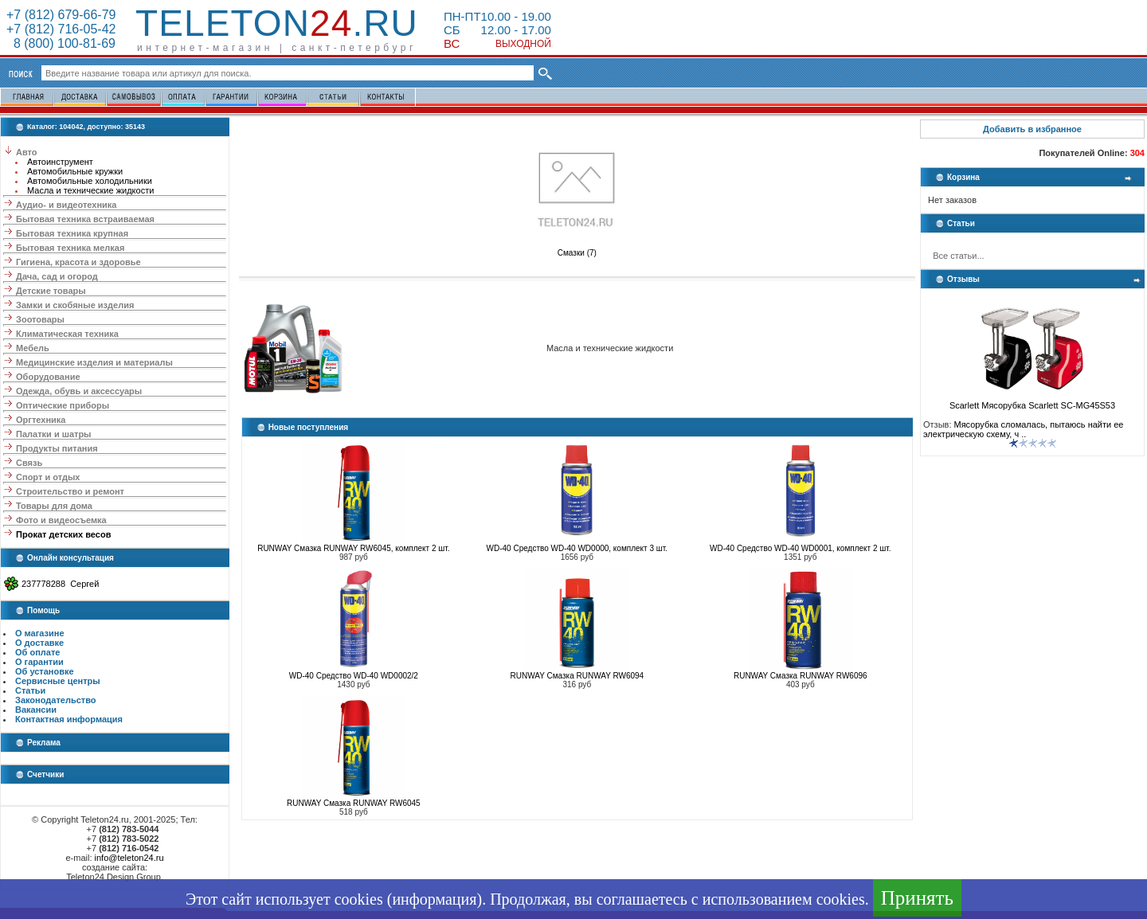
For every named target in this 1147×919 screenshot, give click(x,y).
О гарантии (39, 662)
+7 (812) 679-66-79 (60, 15)
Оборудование (48, 376)
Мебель (32, 348)
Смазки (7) (576, 249)
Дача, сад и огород (57, 276)
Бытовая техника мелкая (70, 247)
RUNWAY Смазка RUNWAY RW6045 (354, 803)
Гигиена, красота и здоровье (78, 262)
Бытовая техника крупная (72, 233)
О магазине (40, 633)
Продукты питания (57, 448)
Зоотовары (40, 319)
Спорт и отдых (48, 477)
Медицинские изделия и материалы (94, 362)
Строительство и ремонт (70, 491)
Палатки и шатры (53, 434)
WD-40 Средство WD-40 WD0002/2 (353, 675)
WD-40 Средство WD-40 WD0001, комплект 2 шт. (800, 548)
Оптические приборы (62, 405)
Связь (29, 462)
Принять (917, 898)
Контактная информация (69, 719)
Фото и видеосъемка (61, 520)
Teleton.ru (276, 23)
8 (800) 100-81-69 (60, 43)
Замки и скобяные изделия (75, 305)
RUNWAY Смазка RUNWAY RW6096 (800, 675)
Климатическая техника (67, 333)
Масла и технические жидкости (90, 190)
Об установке (44, 671)
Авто (26, 152)
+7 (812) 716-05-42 (60, 29)
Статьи (30, 690)
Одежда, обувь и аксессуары (79, 391)
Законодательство (55, 700)
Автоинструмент (60, 161)
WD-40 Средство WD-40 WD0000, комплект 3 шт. (577, 548)
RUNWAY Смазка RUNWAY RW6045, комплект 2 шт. (353, 548)
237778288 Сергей (60, 584)
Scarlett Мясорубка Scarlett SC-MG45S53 (1032, 401)
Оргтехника (40, 419)
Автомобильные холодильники (89, 181)
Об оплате (37, 652)
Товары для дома (54, 505)
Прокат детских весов (63, 534)
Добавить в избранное (1032, 129)
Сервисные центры (57, 681)
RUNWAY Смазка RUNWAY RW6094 (577, 675)
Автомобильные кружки (75, 171)
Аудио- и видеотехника (66, 204)
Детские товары (51, 290)
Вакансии (36, 709)
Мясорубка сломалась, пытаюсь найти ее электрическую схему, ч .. (1023, 429)
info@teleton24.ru (129, 857)
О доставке (39, 642)
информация (434, 899)
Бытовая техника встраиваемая (85, 219)
